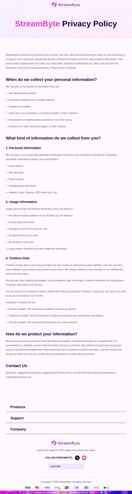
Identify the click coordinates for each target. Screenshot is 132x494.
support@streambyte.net (18, 377)
